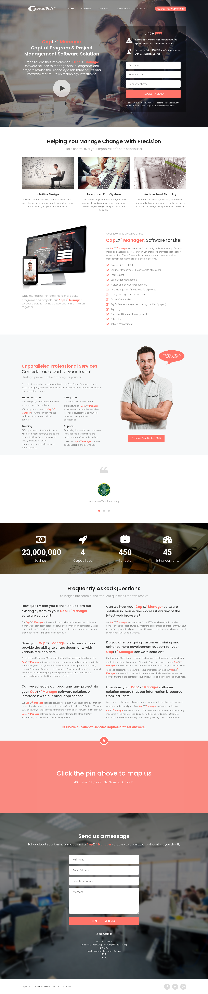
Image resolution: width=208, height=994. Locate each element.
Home (71, 8)
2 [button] (104, 511)
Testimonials (122, 8)
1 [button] (99, 511)
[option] (104, 493)
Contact (142, 8)
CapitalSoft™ (45, 986)
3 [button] (109, 511)
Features (86, 8)
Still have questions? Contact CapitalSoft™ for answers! (104, 727)
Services (103, 8)
